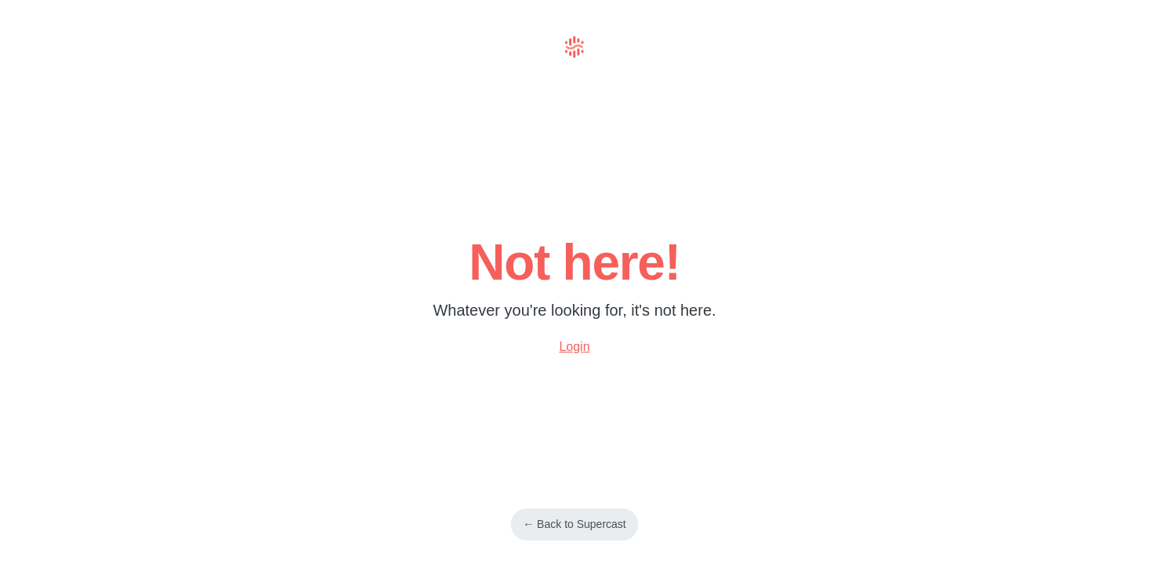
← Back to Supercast (574, 524)
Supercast (574, 47)
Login (574, 346)
